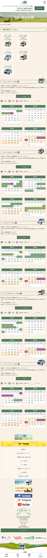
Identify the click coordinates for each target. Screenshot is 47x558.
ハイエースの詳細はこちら (23, 378)
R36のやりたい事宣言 (23, 476)
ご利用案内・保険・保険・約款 (23, 457)
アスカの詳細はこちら (23, 237)
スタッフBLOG (23, 461)
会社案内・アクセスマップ (23, 468)
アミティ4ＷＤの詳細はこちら (23, 308)
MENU (44, 3)
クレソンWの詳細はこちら (23, 166)
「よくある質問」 (7, 92)
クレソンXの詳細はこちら (23, 96)
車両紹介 (23, 449)
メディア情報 (23, 464)
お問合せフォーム (34, 87)
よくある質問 (23, 472)
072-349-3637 (26, 8)
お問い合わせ (39, 8)
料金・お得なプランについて (23, 453)
